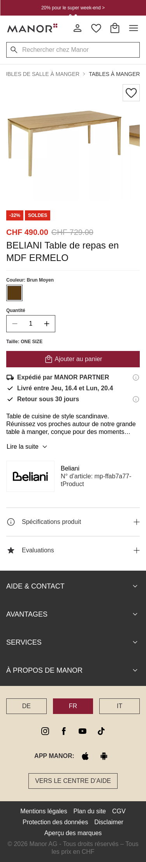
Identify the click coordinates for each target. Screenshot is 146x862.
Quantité (15, 310)
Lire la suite (28, 446)
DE (26, 706)
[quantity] (31, 323)
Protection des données (55, 822)
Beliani (70, 468)
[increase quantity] (47, 324)
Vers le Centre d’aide (73, 780)
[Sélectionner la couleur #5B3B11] (14, 293)
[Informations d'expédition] (136, 377)
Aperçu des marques (73, 833)
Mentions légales (43, 811)
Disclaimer (108, 822)
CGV (119, 811)
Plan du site (89, 811)
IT (119, 706)
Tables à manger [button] (114, 74)
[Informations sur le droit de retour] (136, 399)
